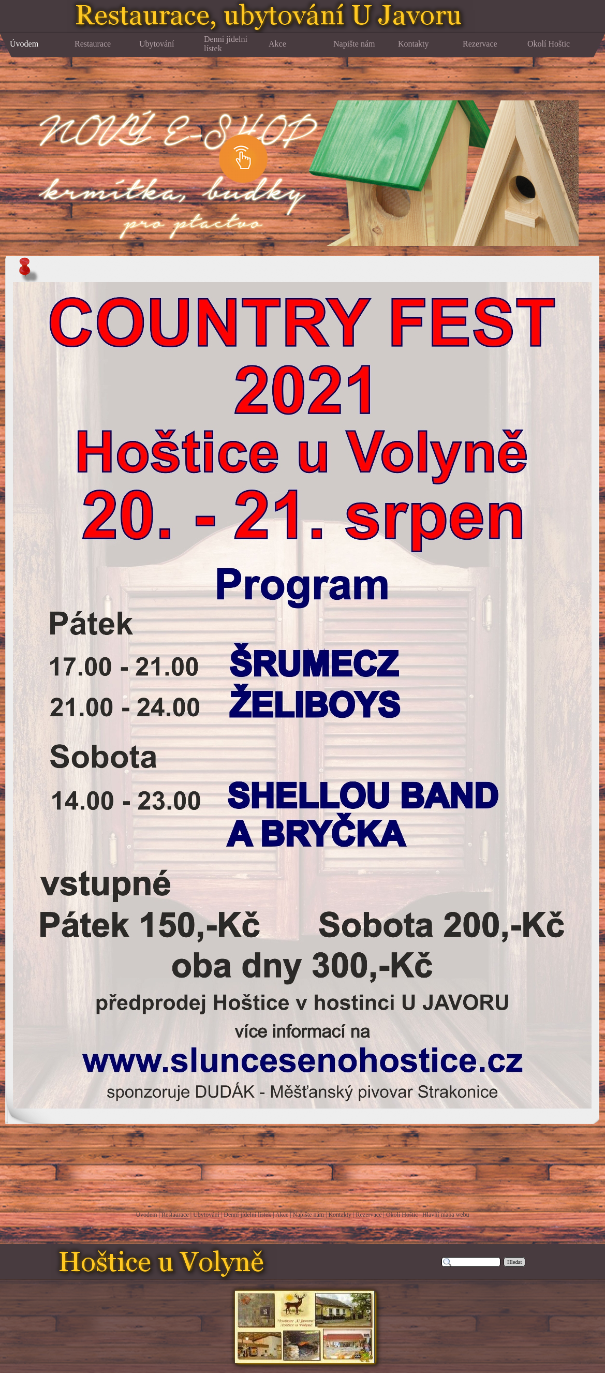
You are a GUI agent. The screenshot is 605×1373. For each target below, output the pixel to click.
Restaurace (175, 1214)
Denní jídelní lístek (247, 1214)
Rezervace (369, 1214)
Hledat (514, 1262)
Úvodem (146, 1214)
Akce (281, 1214)
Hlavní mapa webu (445, 1214)
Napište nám (308, 1214)
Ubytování (206, 1214)
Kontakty (339, 1214)
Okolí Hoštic (402, 1214)
